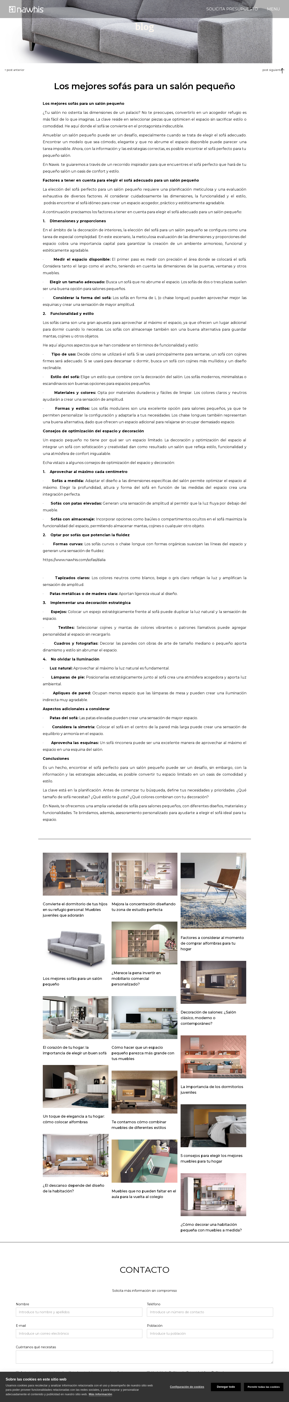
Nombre (22, 1304)
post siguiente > (273, 70)
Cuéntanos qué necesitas (36, 1347)
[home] (26, 8)
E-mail (21, 1326)
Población (154, 1326)
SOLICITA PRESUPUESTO (232, 9)
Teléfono (153, 1304)
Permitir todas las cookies (264, 1387)
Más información (100, 1394)
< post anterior (14, 70)
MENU (273, 9)
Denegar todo (226, 1386)
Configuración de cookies (187, 1386)
